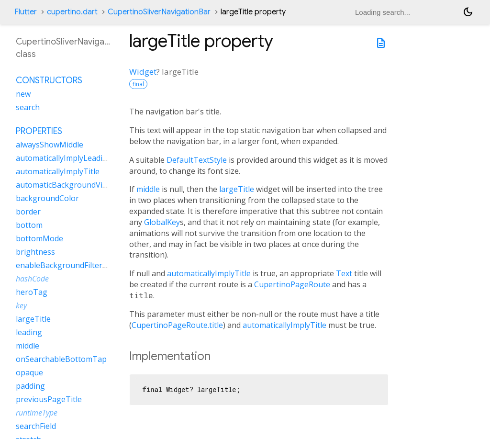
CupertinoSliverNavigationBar (159, 12)
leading (29, 332)
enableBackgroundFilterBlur (67, 265)
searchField (36, 426)
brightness (35, 252)
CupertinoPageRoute (292, 284)
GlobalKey (162, 222)
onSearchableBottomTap (61, 359)
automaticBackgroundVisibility (70, 185)
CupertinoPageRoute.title (177, 325)
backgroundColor (47, 198)
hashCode (32, 278)
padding (30, 386)
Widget (142, 71)
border (28, 211)
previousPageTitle (49, 399)
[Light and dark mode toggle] (468, 12)
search (28, 107)
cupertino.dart (72, 12)
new (23, 94)
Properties (39, 131)
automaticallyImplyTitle (209, 273)
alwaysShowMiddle (49, 144)
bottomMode (39, 238)
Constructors (49, 80)
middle (148, 189)
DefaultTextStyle (197, 160)
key (21, 305)
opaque (29, 372)
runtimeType (36, 412)
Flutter (25, 12)
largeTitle (236, 189)
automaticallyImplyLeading (64, 158)
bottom (29, 225)
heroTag (31, 292)
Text (344, 273)
